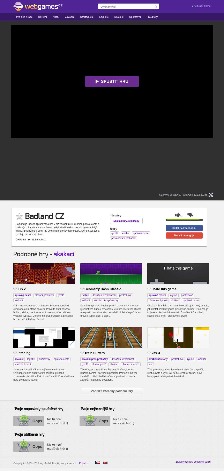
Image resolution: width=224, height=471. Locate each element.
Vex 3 (155, 353)
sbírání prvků (99, 364)
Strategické (87, 17)
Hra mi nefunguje (184, 235)
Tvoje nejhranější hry (97, 409)
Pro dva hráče (24, 17)
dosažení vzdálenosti (103, 295)
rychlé (61, 295)
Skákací (119, 17)
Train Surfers (94, 353)
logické (173, 295)
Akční (56, 17)
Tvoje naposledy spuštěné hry (38, 409)
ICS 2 (21, 289)
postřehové (125, 295)
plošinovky (44, 359)
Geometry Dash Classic (102, 289)
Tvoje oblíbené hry (29, 435)
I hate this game (163, 289)
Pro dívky (152, 17)
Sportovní (135, 17)
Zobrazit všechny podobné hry (112, 391)
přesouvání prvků (158, 300)
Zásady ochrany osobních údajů (193, 461)
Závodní (69, 17)
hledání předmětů (44, 295)
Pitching (23, 353)
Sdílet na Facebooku (184, 228)
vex (150, 364)
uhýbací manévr (130, 364)
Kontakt (83, 463)
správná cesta (191, 300)
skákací (64, 254)
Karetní (42, 17)
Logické (104, 17)
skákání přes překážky (106, 300)
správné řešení (23, 364)
